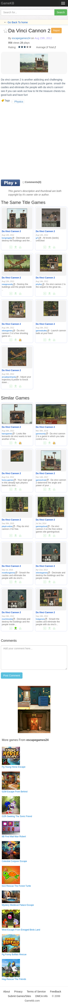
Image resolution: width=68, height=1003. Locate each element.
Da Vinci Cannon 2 (11, 231)
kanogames (8, 434)
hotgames (41, 619)
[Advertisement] (34, 141)
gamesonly (42, 434)
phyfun (40, 284)
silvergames (8, 330)
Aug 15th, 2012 (43, 38)
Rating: (12, 47)
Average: (41, 47)
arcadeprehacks (10, 377)
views (16, 42)
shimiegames (43, 573)
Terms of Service (36, 991)
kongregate (8, 238)
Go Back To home (18, 22)
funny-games (9, 480)
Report (56, 30)
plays (27, 42)
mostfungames (9, 573)
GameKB (7, 3)
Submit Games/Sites (19, 996)
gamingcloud (43, 526)
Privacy (18, 991)
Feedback (55, 991)
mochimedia (8, 619)
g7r (38, 238)
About (6, 991)
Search (61, 12)
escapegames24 (21, 38)
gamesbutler (42, 330)
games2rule (42, 480)
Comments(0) (31, 182)
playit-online (8, 526)
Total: (51, 47)
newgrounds (8, 284)
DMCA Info (41, 996)
